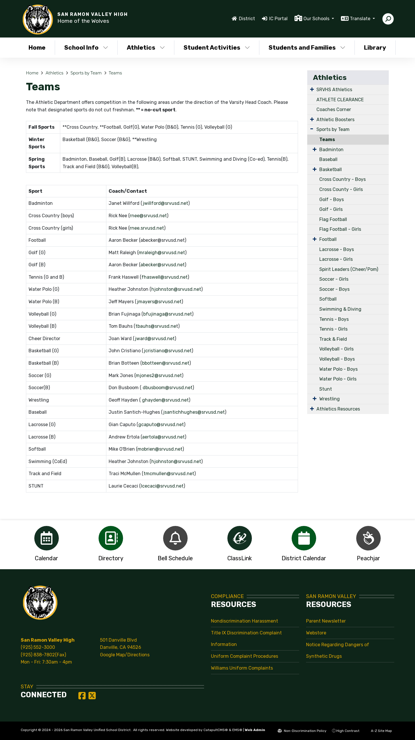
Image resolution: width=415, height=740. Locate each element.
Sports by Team (86, 73)
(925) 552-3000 (38, 647)
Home (37, 47)
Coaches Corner (333, 109)
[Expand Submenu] (312, 89)
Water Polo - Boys (338, 369)
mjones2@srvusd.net (159, 375)
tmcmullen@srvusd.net (169, 473)
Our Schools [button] (317, 18)
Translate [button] (360, 18)
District (247, 18)
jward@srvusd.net (155, 338)
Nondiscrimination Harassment (244, 621)
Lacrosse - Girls (336, 259)
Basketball (330, 169)
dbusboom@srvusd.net (168, 387)
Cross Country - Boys (342, 179)
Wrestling (329, 399)
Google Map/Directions (125, 654)
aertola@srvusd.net (163, 437)
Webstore (316, 633)
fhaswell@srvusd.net (165, 277)
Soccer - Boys (334, 289)
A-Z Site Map (378, 731)
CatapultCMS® (215, 730)
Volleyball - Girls (336, 349)
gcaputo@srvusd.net (161, 424)
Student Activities (217, 47)
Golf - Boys (331, 199)
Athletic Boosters (335, 119)
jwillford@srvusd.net (165, 203)
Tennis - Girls (333, 329)
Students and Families (307, 47)
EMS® (237, 730)
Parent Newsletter (326, 621)
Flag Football (333, 219)
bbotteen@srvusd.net (165, 363)
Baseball (328, 159)
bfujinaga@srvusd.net (167, 314)
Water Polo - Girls (337, 379)
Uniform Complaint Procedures (244, 656)
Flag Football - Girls (340, 229)
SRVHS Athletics (334, 89)
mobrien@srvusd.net (159, 449)
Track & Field (333, 339)
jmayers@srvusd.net (159, 301)
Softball (328, 299)
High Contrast (347, 731)
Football (328, 239)
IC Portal (278, 18)
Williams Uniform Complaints (242, 668)
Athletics (146, 47)
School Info (86, 47)
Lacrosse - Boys (336, 249)
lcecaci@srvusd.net (162, 486)
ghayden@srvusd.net (165, 400)
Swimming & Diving (340, 309)
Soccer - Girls (333, 279)
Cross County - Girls (341, 189)
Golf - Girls (331, 209)
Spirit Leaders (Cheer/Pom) (348, 269)
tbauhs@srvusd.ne (155, 326)
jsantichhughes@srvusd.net (194, 412)
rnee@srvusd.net (148, 215)
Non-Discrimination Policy (302, 731)
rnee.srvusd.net (147, 228)
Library (375, 47)
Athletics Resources (338, 409)
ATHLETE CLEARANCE (340, 99)
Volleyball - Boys (337, 359)
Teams (115, 73)
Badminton (331, 149)
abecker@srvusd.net (162, 264)
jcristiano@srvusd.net (168, 350)
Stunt (325, 389)
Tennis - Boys (334, 319)
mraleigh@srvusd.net (162, 252)
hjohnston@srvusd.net (176, 289)
